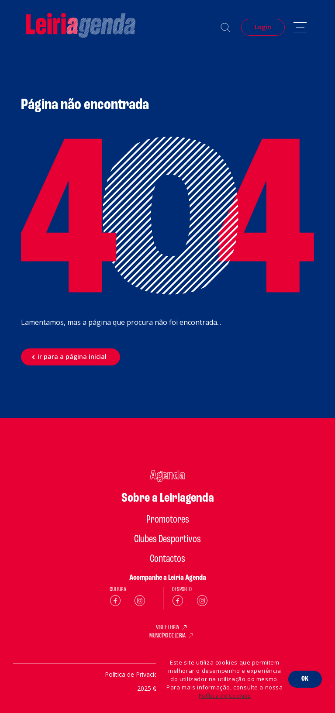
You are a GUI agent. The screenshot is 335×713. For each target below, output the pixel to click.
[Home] (80, 27)
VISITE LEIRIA (167, 628)
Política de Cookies (225, 695)
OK (305, 678)
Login (263, 27)
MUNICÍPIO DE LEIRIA (167, 636)
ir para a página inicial (72, 356)
